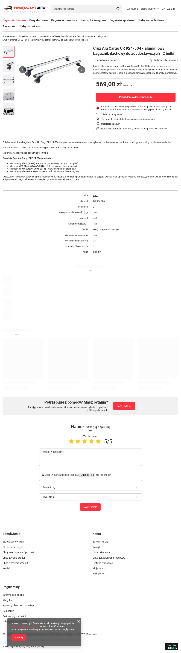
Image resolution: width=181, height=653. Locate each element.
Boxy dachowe (38, 20)
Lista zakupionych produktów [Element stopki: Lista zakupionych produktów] (109, 557)
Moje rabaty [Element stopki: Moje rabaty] (99, 568)
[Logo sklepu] (24, 8)
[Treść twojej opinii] (90, 457)
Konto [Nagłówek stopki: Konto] (97, 534)
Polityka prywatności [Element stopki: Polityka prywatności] (14, 616)
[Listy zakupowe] (150, 9)
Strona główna (10, 36)
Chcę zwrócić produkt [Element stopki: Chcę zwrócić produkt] (14, 557)
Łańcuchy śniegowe (93, 20)
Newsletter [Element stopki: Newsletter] (98, 573)
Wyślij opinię (90, 507)
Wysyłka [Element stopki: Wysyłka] (7, 600)
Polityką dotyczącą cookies (25, 626)
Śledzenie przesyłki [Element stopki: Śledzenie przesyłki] (13, 547)
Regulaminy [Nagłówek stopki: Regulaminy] (11, 587)
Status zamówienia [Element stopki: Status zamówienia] (13, 541)
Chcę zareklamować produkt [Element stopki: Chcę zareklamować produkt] (18, 552)
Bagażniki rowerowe (64, 20)
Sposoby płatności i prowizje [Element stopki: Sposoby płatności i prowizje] (18, 605)
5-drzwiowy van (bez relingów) (91, 36)
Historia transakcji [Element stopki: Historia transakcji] (103, 563)
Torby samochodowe (151, 20)
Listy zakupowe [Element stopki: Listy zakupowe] (101, 552)
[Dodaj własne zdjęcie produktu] (103, 475)
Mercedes (44, 36)
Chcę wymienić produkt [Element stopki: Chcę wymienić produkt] (15, 563)
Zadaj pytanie (124, 406)
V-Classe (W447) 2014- (63, 36)
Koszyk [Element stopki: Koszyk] (97, 547)
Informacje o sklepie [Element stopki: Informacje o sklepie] (13, 594)
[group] (52, 69)
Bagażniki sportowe (122, 20)
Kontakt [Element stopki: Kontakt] (7, 568)
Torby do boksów (30, 26)
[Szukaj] (118, 9)
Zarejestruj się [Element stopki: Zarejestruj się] (100, 541)
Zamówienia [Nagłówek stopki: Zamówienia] (11, 534)
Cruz (95, 195)
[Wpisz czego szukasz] (86, 9)
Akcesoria (9, 26)
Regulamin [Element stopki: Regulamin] (8, 611)
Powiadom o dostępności (135, 97)
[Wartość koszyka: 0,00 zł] (169, 9)
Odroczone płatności (111, 128)
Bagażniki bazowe (14, 20)
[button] (22, 69)
